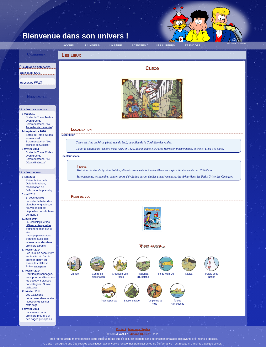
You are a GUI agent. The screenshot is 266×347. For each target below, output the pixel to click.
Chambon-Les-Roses (120, 273)
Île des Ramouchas (177, 300)
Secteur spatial (71, 156)
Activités (139, 45)
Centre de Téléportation (97, 273)
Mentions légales (139, 329)
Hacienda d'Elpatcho (143, 273)
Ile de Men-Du (166, 272)
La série (116, 45)
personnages (43, 235)
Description (68, 134)
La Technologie (34, 222)
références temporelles (38, 225)
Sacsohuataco (132, 299)
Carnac (74, 272)
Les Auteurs (165, 45)
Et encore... (194, 45)
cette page (40, 266)
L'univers (92, 45)
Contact (121, 329)
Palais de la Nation (211, 273)
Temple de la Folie (154, 300)
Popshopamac (109, 299)
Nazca (189, 272)
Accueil (69, 45)
